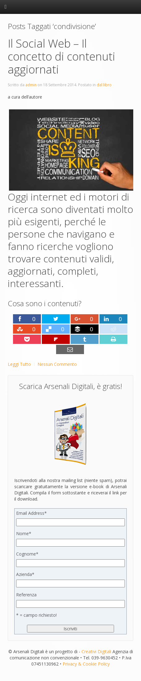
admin (31, 84)
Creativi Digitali (96, 651)
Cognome (27, 554)
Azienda (25, 574)
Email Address (31, 513)
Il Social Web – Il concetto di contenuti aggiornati (61, 56)
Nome (23, 533)
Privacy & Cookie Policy (86, 664)
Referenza (26, 595)
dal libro (104, 84)
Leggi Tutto (19, 364)
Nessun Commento (57, 364)
